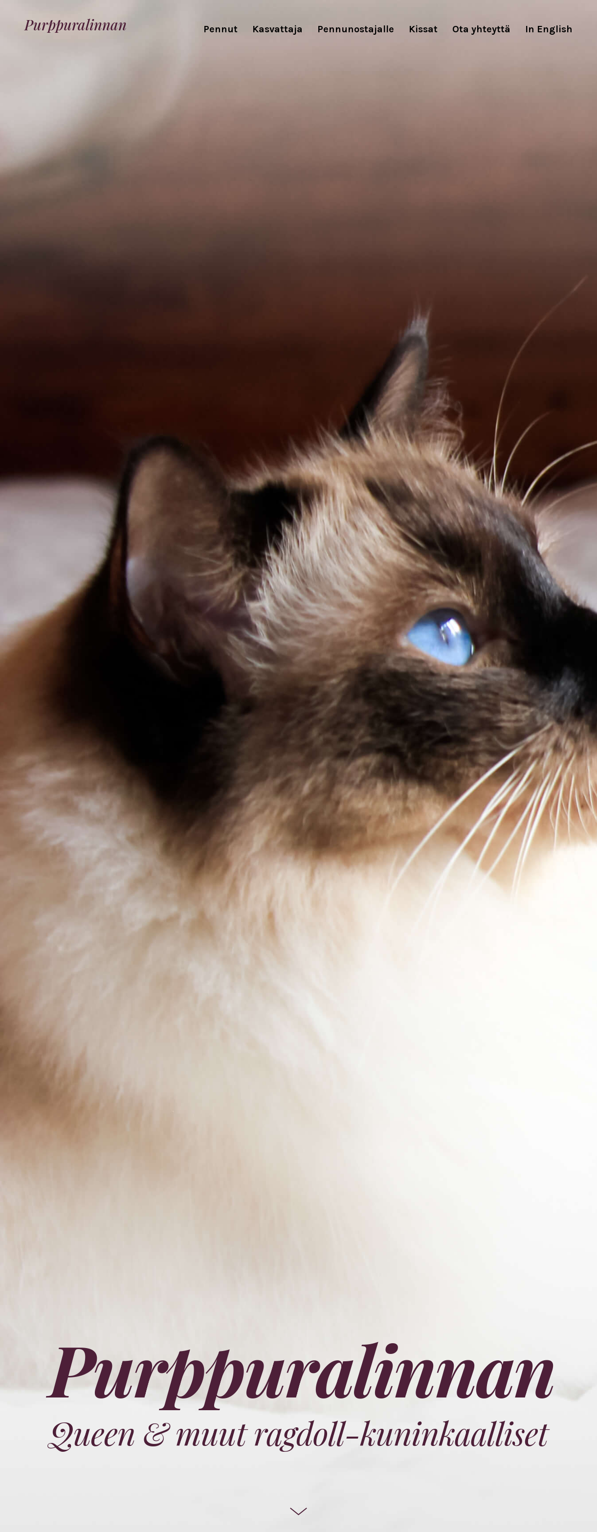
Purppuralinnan (75, 24)
